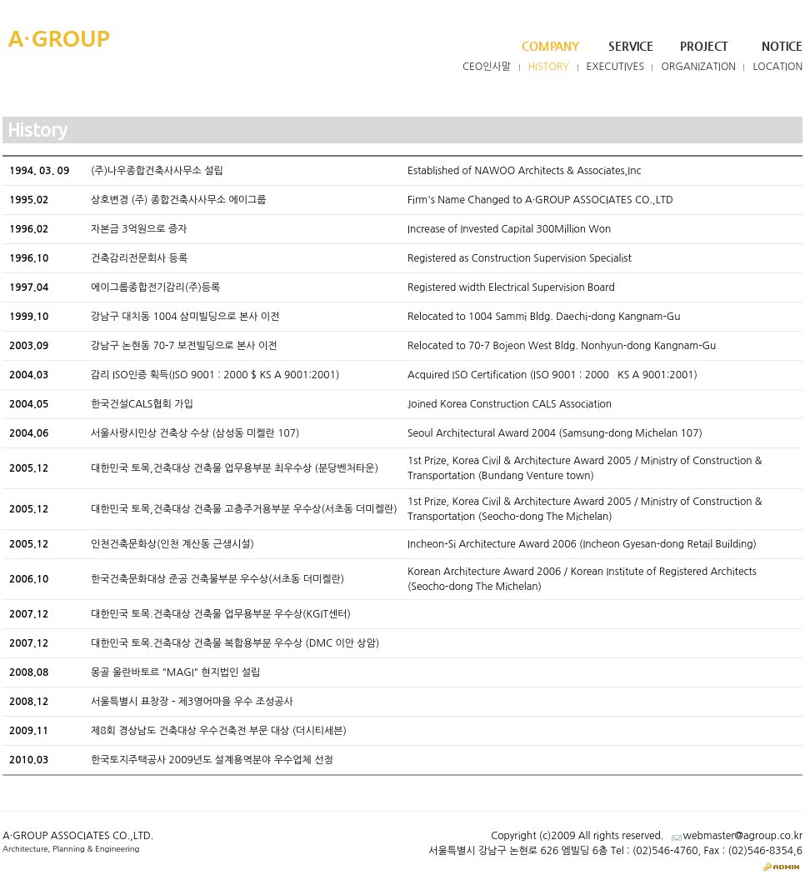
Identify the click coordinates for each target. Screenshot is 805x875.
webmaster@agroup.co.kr (742, 836)
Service (630, 45)
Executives (616, 67)
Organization (698, 67)
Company (550, 45)
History (549, 67)
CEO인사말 (486, 67)
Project (704, 45)
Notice (782, 45)
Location (777, 67)
